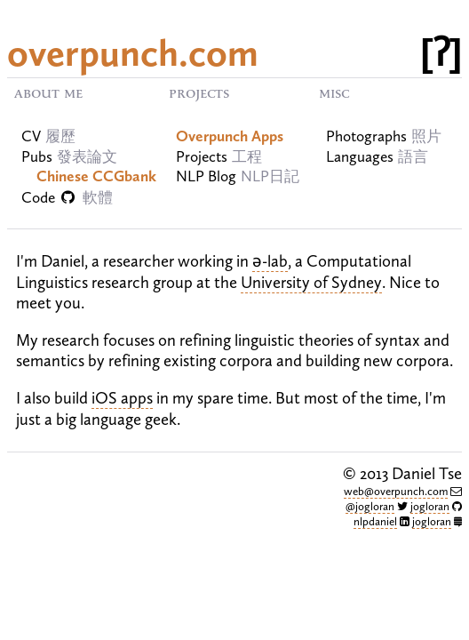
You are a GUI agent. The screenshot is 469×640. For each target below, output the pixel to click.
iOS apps (122, 398)
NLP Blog (206, 176)
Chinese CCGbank (96, 176)
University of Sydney (311, 282)
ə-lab (270, 261)
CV (31, 136)
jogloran (429, 506)
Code (67, 197)
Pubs (36, 157)
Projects (201, 157)
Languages (359, 157)
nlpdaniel (375, 521)
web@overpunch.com (396, 491)
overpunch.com (132, 53)
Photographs (366, 136)
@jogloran (370, 506)
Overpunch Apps (229, 136)
